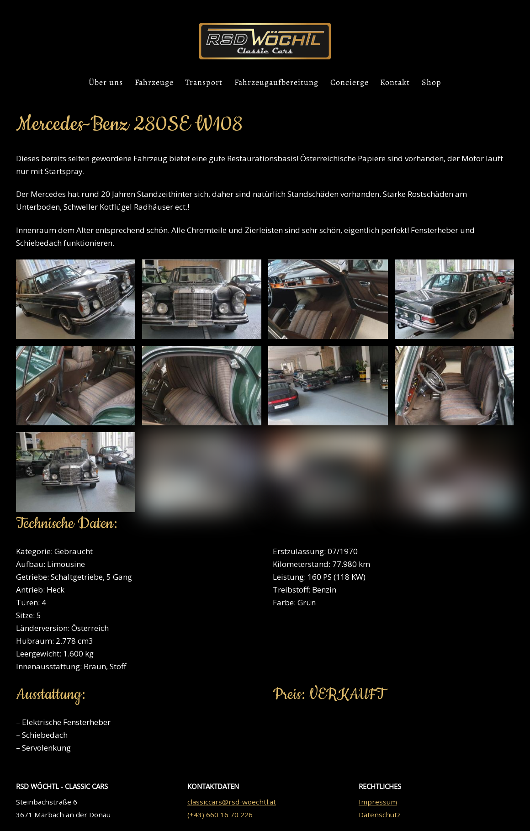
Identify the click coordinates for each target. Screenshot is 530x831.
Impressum (378, 801)
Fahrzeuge (154, 82)
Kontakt (395, 82)
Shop (431, 82)
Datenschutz (380, 814)
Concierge (349, 82)
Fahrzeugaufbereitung (276, 82)
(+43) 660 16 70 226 (220, 814)
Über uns (106, 82)
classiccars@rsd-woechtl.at (231, 801)
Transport (204, 82)
